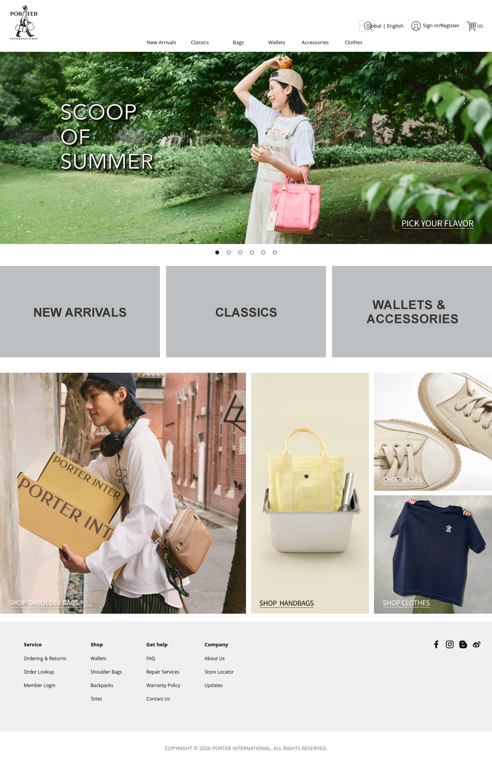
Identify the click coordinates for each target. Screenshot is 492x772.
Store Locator (219, 678)
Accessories (315, 43)
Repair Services (163, 678)
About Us (214, 664)
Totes (96, 705)
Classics (200, 43)
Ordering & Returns (45, 664)
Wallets (276, 43)
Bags (238, 43)
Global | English (385, 26)
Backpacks (102, 691)
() (479, 26)
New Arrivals (161, 43)
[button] (217, 256)
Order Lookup (39, 678)
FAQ (150, 664)
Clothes (353, 43)
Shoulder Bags (106, 678)
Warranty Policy (163, 691)
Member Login (39, 691)
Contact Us (158, 705)
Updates (213, 691)
